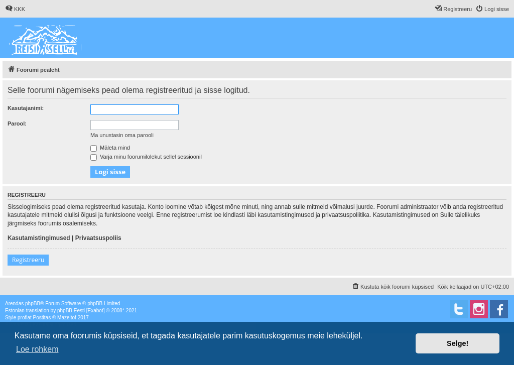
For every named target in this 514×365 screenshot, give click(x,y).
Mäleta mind (110, 148)
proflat (25, 317)
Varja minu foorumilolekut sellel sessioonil (146, 157)
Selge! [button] (457, 343)
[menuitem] (15, 9)
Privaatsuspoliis (98, 237)
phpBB (32, 303)
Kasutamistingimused (39, 237)
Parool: (17, 123)
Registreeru (28, 260)
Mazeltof (66, 317)
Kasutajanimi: (26, 108)
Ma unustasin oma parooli (122, 135)
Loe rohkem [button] (37, 349)
